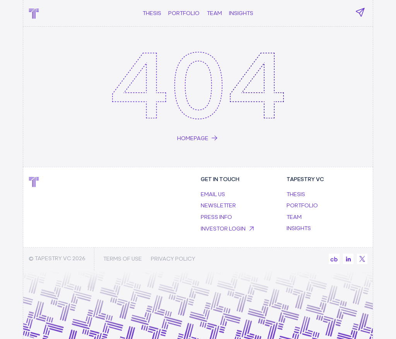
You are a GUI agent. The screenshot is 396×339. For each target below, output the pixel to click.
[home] (34, 13)
